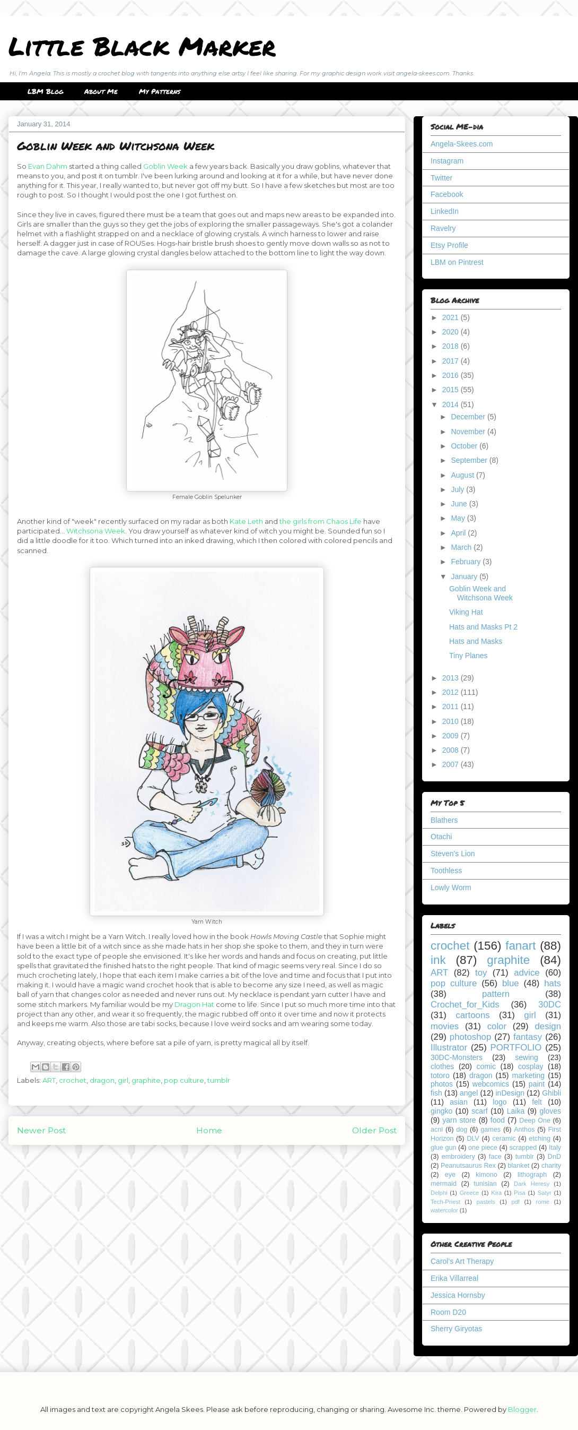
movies (445, 1026)
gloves (550, 1111)
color (496, 1026)
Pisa (520, 1193)
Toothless (446, 870)
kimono (486, 1174)
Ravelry (443, 228)
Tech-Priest (445, 1202)
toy (481, 973)
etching (539, 1138)
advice (527, 973)
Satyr (544, 1193)
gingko (441, 1111)
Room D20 (448, 1312)
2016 (451, 375)
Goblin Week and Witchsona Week (481, 593)
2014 (451, 404)
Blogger (522, 1409)
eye (450, 1174)
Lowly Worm (451, 887)
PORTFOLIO (516, 1048)
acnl (437, 1129)
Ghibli (551, 1093)
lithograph (532, 1174)
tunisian (485, 1183)
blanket (519, 1165)
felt (537, 1102)
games (490, 1129)
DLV (473, 1138)
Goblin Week (165, 166)
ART (49, 1080)
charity (551, 1165)
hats (552, 983)
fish (436, 1093)
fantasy (527, 1037)
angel (469, 1093)
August (463, 475)
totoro (440, 1075)
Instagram (447, 161)
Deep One (534, 1120)
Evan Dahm (47, 166)
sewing (526, 1057)
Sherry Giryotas (456, 1328)
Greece (469, 1193)
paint (537, 1084)
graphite (146, 1080)
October (465, 446)
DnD (554, 1156)
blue (510, 983)
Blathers (444, 820)
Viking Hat (466, 612)
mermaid (444, 1183)
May (459, 518)
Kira (496, 1193)
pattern (496, 994)
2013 (451, 678)
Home (209, 1130)
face (495, 1156)
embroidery (458, 1156)
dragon (102, 1080)
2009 (451, 735)
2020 (451, 332)
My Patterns (159, 91)
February (467, 561)
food (498, 1120)
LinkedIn (445, 211)
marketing (528, 1075)
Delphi (439, 1193)
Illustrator (449, 1048)
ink (438, 960)
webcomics (490, 1084)
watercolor (444, 1210)
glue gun (443, 1147)
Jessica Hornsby (458, 1295)
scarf (479, 1111)
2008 (451, 750)
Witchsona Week (95, 531)
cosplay (530, 1066)
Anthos (524, 1129)
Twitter (441, 178)
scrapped (523, 1147)
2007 (451, 764)
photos (442, 1084)
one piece (482, 1147)
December (469, 416)
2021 (451, 317)
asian (458, 1102)
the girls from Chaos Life (320, 521)
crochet (72, 1080)
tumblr (218, 1080)
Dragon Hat (194, 1004)
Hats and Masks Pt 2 (483, 627)
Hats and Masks (475, 641)
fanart (520, 945)
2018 (451, 346)
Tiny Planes (468, 655)
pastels (485, 1202)
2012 (451, 692)
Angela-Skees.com (462, 144)
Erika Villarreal (454, 1278)
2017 (451, 361)
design (548, 1026)
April (459, 533)
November (469, 431)
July (458, 489)
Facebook (447, 194)
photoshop (470, 1037)
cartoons (472, 1015)
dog (461, 1129)
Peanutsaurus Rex (468, 1165)
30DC (549, 1005)
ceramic (503, 1138)
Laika (515, 1111)
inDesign (510, 1093)
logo (499, 1102)
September (470, 460)
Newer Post (41, 1130)
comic (486, 1066)
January (465, 576)
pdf (515, 1202)
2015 (451, 389)
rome (542, 1202)
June (460, 503)
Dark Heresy (531, 1184)
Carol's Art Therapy (462, 1261)
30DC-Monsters (457, 1057)
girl (123, 1080)
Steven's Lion (453, 853)
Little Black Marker (142, 46)
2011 (451, 706)
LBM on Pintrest (457, 262)
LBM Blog (45, 91)
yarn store (459, 1120)
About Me (101, 91)
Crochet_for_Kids (465, 1005)
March (462, 547)
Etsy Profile (449, 245)
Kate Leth (246, 521)
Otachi (441, 836)
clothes (442, 1066)
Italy (555, 1147)
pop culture (184, 1080)
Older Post (374, 1130)
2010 (451, 721)
